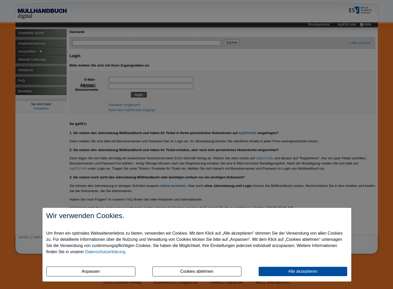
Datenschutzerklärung (105, 252)
